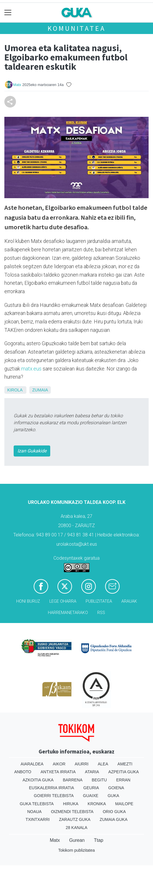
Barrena (72, 780)
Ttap (98, 840)
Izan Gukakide (31, 451)
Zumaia (40, 390)
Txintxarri (38, 819)
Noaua (34, 811)
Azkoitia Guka (38, 780)
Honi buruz (28, 601)
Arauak (129, 601)
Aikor (59, 764)
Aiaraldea (32, 764)
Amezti (125, 764)
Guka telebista (37, 803)
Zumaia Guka (113, 819)
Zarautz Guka (74, 819)
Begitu (99, 780)
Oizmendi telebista (72, 811)
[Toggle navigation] (8, 13)
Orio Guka (114, 811)
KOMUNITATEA (77, 28)
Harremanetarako (68, 612)
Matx (17, 85)
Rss (101, 612)
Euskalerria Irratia (51, 787)
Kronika (97, 803)
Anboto (22, 771)
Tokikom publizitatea (76, 850)
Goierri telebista (54, 795)
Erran (123, 780)
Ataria (92, 771)
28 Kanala (76, 827)
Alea (103, 764)
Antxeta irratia (58, 771)
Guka (113, 795)
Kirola (14, 390)
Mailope (124, 803)
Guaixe (90, 795)
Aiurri (81, 764)
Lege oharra (62, 601)
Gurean (76, 840)
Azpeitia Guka (123, 771)
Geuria (91, 787)
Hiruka (70, 803)
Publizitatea (99, 601)
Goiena (116, 787)
